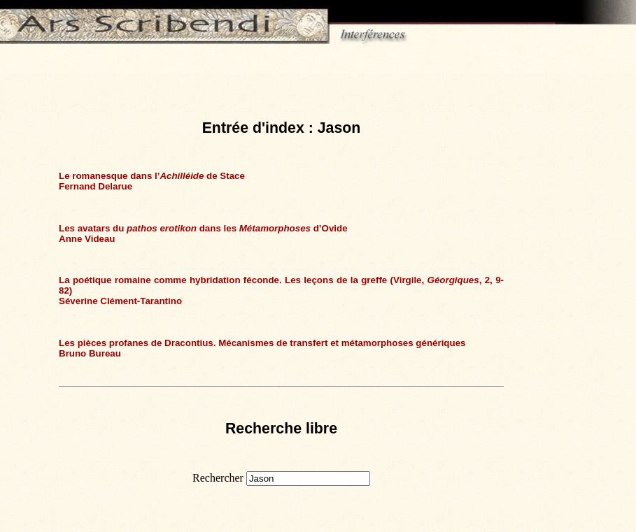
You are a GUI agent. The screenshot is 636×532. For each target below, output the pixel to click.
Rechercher (217, 478)
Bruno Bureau (90, 353)
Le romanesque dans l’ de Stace (152, 176)
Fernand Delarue (95, 186)
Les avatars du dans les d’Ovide (203, 228)
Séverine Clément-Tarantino (120, 301)
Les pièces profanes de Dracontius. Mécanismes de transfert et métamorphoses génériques (262, 343)
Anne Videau (87, 238)
